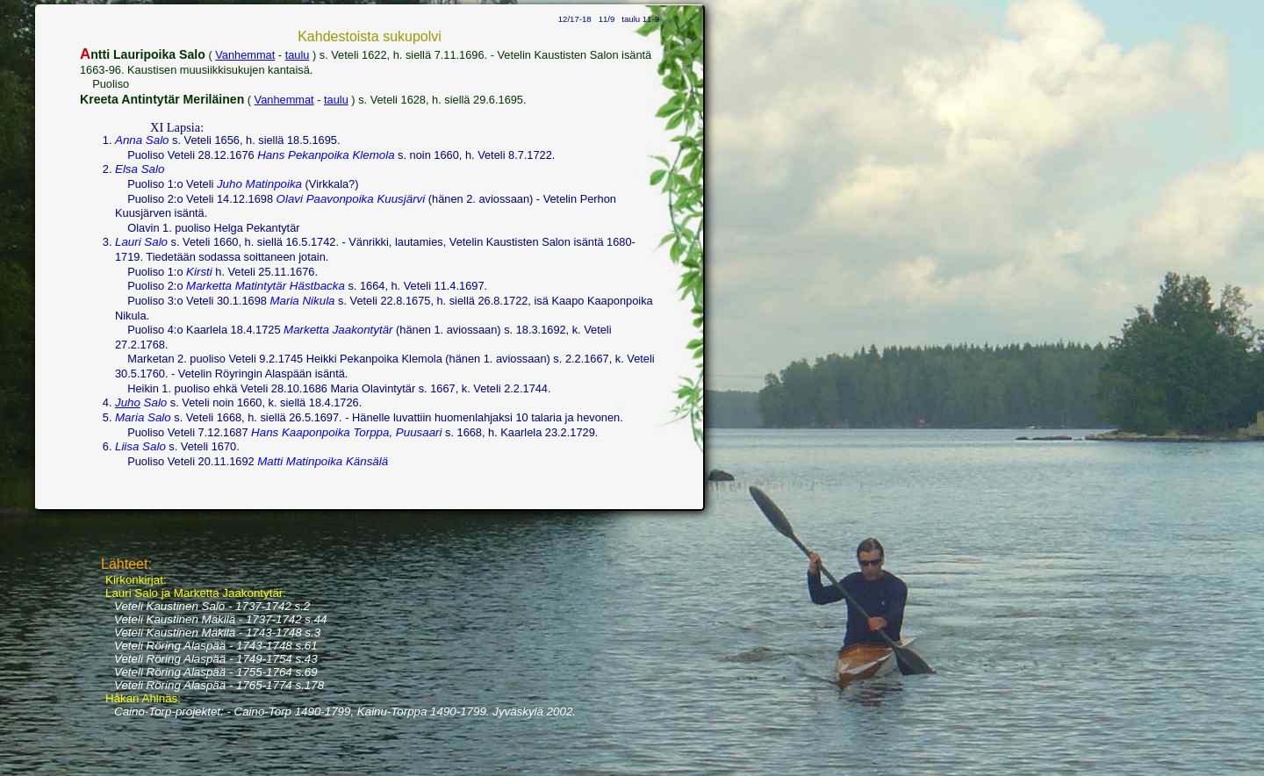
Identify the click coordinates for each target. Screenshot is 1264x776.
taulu (297, 54)
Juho (127, 402)
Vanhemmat (245, 54)
